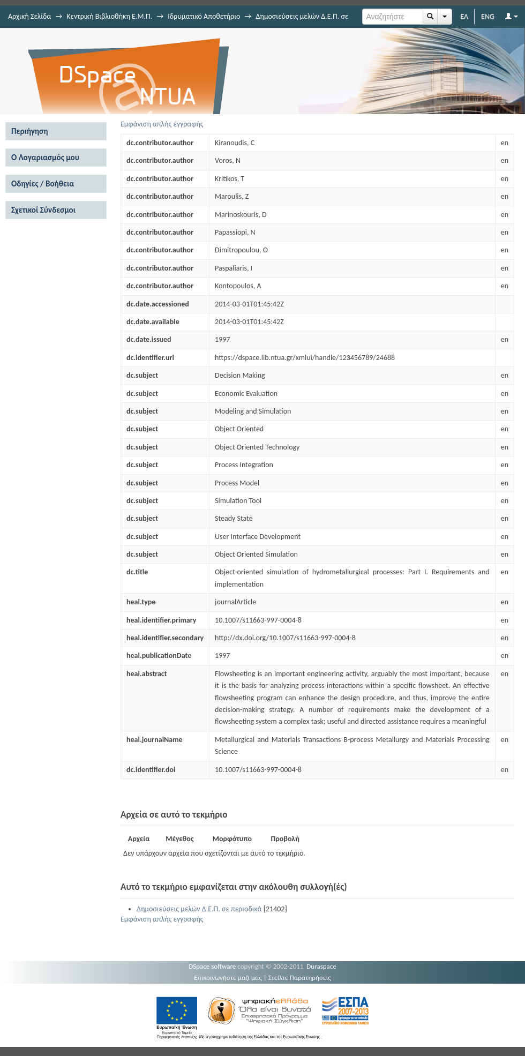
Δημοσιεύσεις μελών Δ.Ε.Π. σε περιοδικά (199, 908)
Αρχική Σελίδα (29, 16)
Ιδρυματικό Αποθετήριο (204, 16)
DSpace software (212, 966)
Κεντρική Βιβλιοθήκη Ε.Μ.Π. (109, 16)
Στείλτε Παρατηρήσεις (299, 977)
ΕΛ (464, 16)
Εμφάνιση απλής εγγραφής (162, 124)
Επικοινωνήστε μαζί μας (228, 977)
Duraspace (321, 966)
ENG (487, 16)
